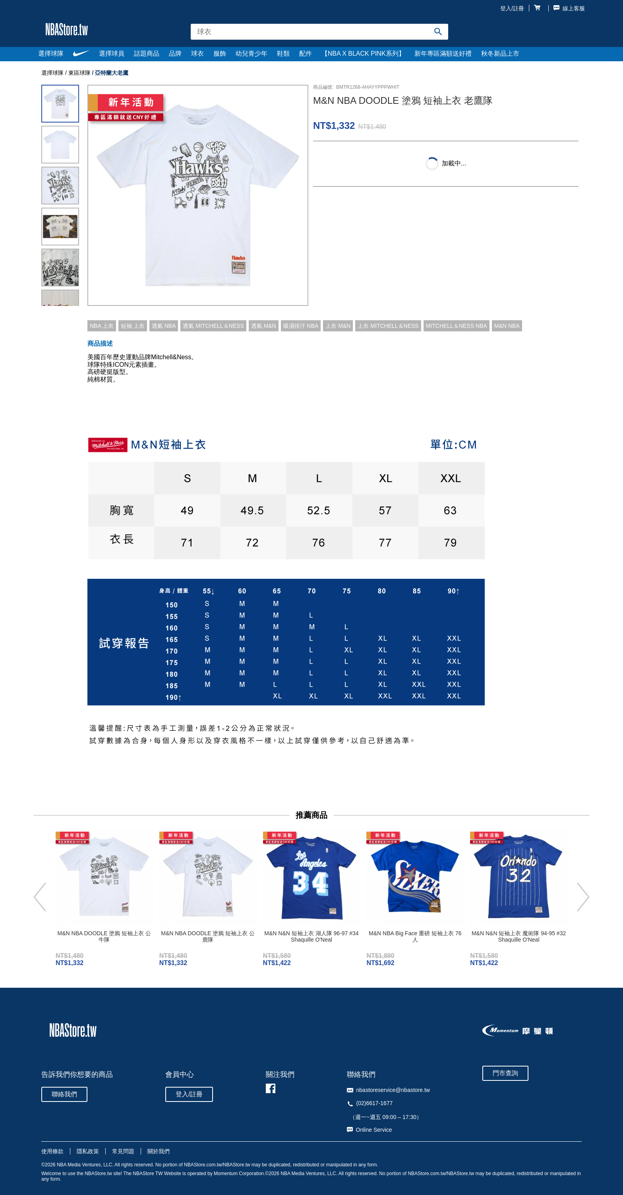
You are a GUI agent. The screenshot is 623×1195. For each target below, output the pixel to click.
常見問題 (123, 1151)
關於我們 (158, 1151)
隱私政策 (88, 1151)
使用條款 (52, 1151)
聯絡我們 (64, 1094)
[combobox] (319, 31)
